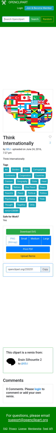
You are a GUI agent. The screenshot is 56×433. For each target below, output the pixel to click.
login (37, 389)
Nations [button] (17, 187)
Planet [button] (21, 193)
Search (35, 19)
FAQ (5, 428)
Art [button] (6, 169)
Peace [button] (43, 187)
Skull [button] (22, 199)
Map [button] (7, 187)
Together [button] (21, 205)
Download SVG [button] (28, 231)
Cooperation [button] (25, 175)
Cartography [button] (39, 169)
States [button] (32, 199)
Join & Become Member (39, 8)
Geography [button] (22, 181)
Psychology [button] (10, 199)
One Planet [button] (30, 187)
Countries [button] (39, 175)
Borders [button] (16, 169)
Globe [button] (34, 181)
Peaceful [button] (9, 193)
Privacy (13, 428)
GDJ (8, 149)
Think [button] (42, 199)
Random (47, 19)
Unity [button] (32, 205)
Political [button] (31, 193)
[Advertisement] (28, 59)
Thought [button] (9, 205)
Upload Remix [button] (28, 256)
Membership (34, 428)
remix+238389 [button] (11, 211)
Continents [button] (10, 175)
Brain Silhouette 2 (30, 360)
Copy (45, 269)
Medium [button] (35, 238)
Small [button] (24, 238)
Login (20, 8)
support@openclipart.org (28, 420)
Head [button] (44, 181)
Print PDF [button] (28, 249)
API (51, 428)
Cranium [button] (9, 181)
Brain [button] (26, 169)
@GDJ (24, 363)
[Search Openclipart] (15, 19)
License (22, 428)
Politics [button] (43, 193)
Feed (45, 428)
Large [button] (46, 238)
